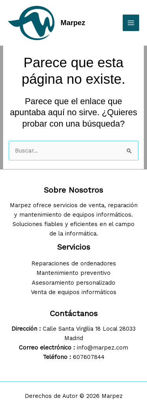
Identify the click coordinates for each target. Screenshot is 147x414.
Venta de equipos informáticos (73, 292)
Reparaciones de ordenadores (73, 263)
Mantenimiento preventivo (73, 272)
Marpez (73, 22)
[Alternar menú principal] (131, 23)
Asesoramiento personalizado (73, 282)
